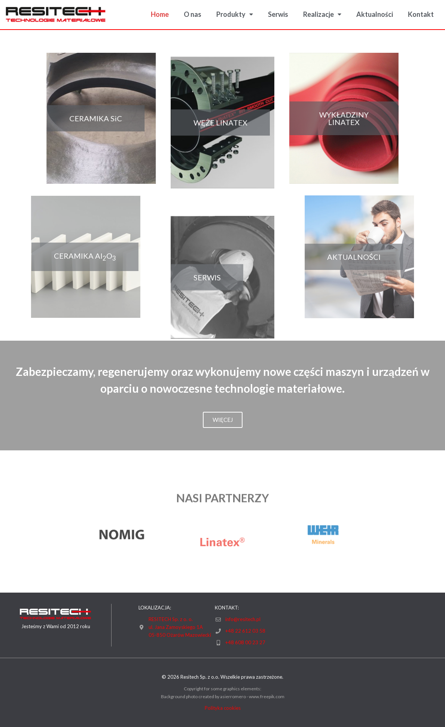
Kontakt (421, 14)
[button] (84, 118)
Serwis (278, 14)
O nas (192, 14)
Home (160, 14)
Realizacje (322, 14)
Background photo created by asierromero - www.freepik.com (222, 696)
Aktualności (374, 14)
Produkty (234, 14)
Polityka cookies (223, 708)
